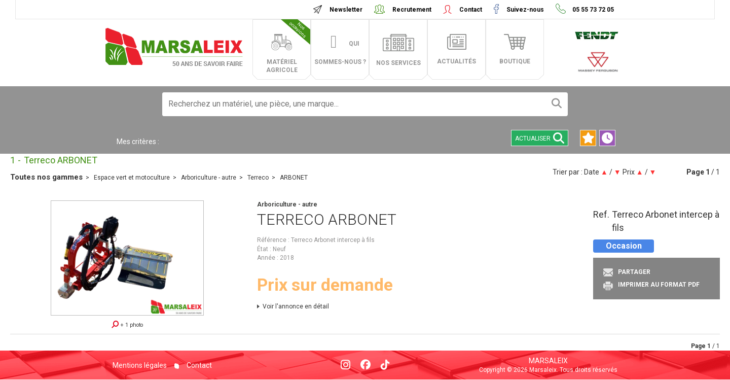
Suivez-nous (525, 9)
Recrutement (412, 9)
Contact (471, 9)
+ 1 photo (127, 324)
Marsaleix (548, 361)
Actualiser (539, 138)
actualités (456, 61)
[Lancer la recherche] (556, 104)
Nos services (398, 62)
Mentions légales (140, 365)
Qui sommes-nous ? (340, 52)
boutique (514, 61)
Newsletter (346, 9)
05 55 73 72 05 (592, 9)
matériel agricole (288, 46)
